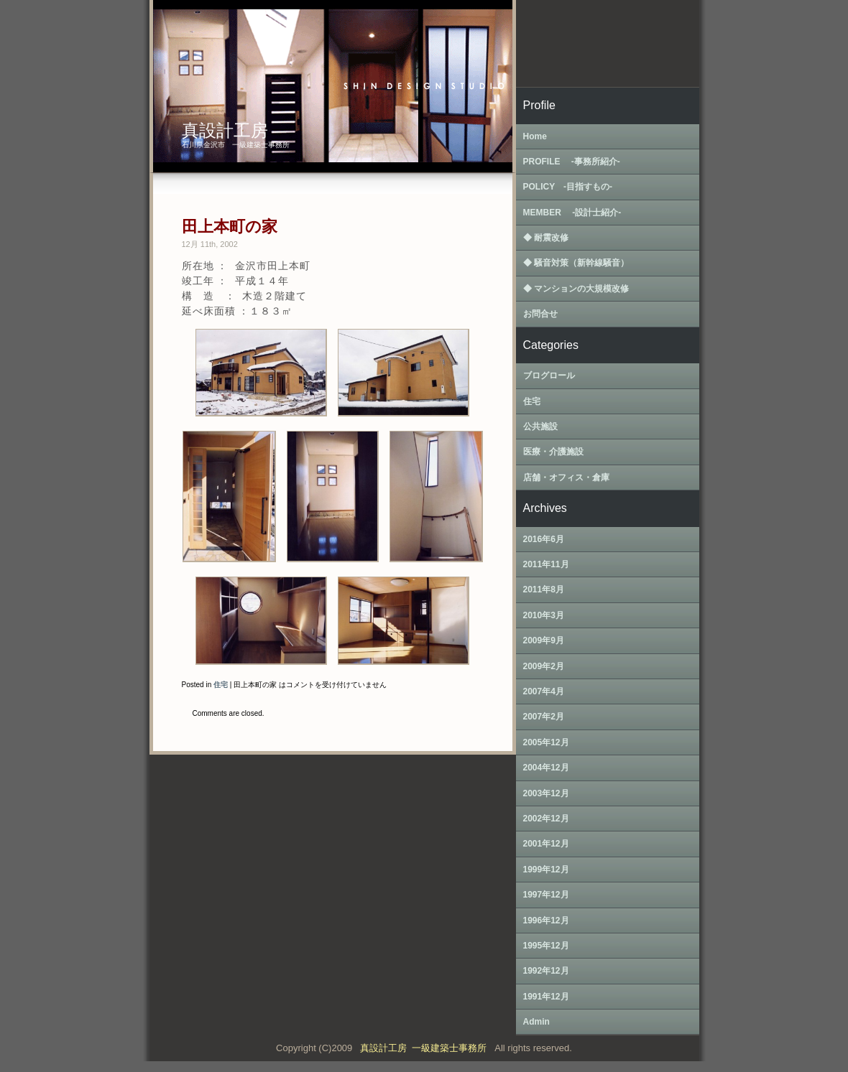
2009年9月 (543, 640)
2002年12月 (546, 819)
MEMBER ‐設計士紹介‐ (572, 213)
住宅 (220, 685)
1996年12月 (546, 920)
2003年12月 (546, 793)
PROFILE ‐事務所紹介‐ (571, 162)
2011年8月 (543, 589)
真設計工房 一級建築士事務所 (426, 1048)
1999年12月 (546, 869)
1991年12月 (546, 997)
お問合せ (540, 314)
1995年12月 (546, 946)
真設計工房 (225, 130)
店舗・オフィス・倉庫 (566, 477)
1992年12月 (546, 971)
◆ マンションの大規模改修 (576, 289)
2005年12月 (546, 742)
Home (535, 136)
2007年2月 (543, 717)
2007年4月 (543, 691)
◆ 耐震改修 (545, 238)
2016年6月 (543, 539)
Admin (536, 1022)
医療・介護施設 (553, 452)
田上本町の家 (229, 227)
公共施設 (540, 426)
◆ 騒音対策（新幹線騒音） (576, 263)
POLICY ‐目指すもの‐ (567, 187)
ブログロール (549, 375)
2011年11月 (546, 564)
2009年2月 (543, 666)
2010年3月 (543, 615)
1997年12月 (546, 895)
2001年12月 (546, 844)
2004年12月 (546, 768)
